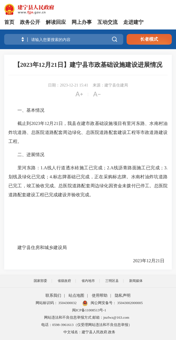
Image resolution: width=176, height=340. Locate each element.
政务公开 (30, 22)
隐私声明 (123, 295)
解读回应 (56, 22)
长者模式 (149, 39)
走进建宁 (133, 22)
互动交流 (107, 22)
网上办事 (82, 22)
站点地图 (76, 295)
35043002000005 (129, 303)
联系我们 (53, 295)
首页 (9, 22)
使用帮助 (100, 295)
